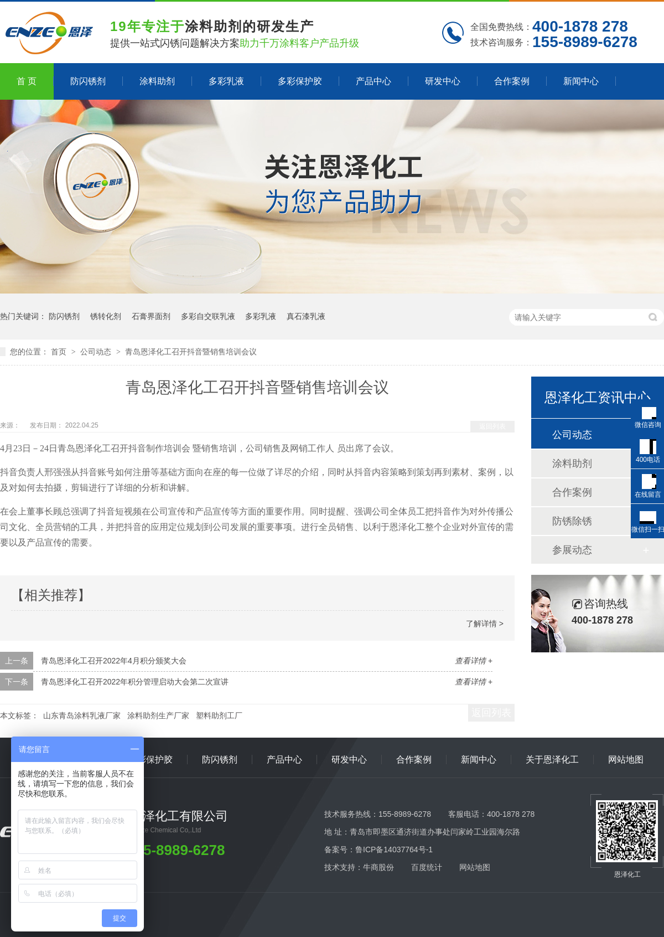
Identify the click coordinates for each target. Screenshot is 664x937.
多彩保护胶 (300, 81)
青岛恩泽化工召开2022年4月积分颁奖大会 (113, 660)
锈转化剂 (105, 316)
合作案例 (512, 81)
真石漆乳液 (306, 316)
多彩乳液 (226, 81)
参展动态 (572, 549)
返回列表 (492, 426)
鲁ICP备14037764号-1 (394, 849)
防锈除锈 (572, 521)
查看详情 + (473, 660)
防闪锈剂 (88, 81)
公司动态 (96, 351)
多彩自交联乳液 (208, 316)
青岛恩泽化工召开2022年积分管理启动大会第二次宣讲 (135, 681)
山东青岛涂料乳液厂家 (82, 715)
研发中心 (442, 81)
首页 (60, 351)
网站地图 (626, 759)
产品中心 (373, 81)
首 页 (27, 81)
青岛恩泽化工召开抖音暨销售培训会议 (191, 351)
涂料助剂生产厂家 (158, 715)
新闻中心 (581, 81)
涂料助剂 (157, 81)
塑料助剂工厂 (219, 715)
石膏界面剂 (151, 316)
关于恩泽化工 (552, 759)
